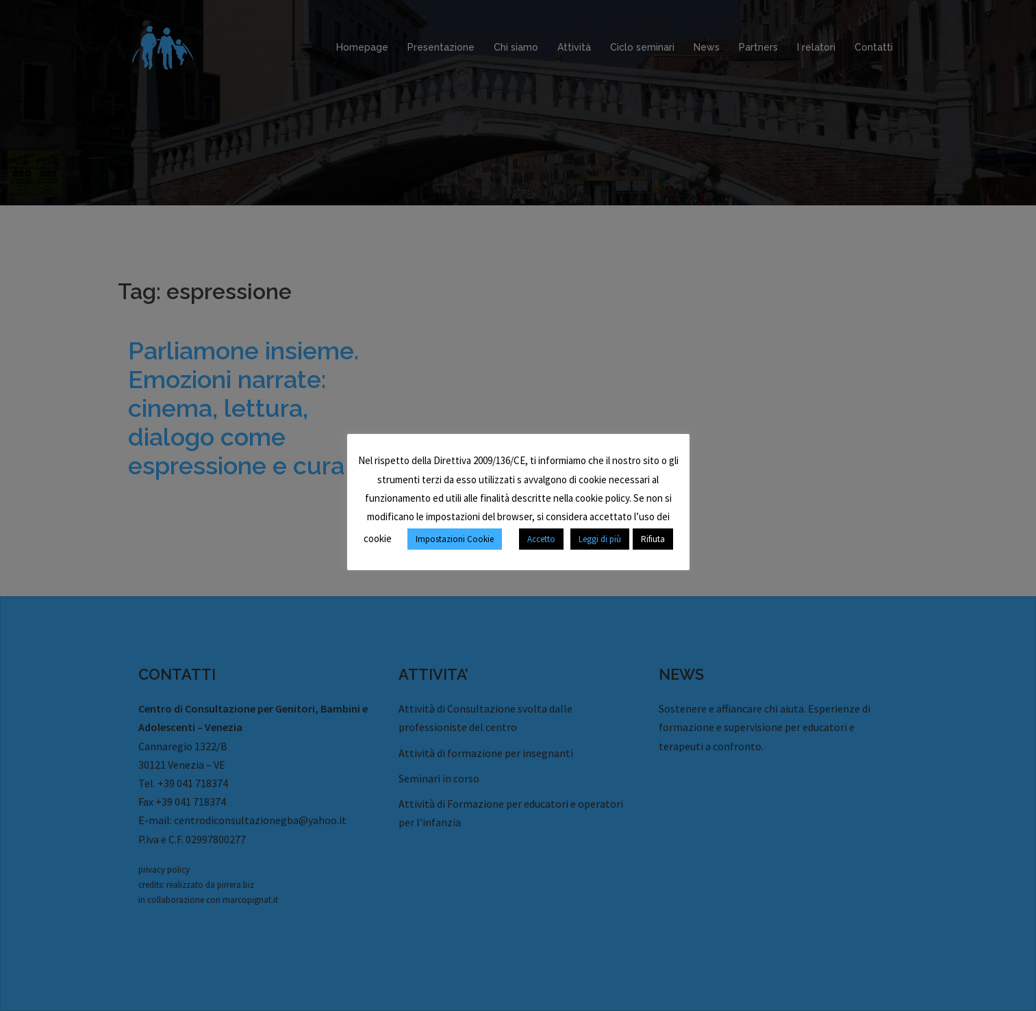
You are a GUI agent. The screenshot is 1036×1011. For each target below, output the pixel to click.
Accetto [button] (541, 539)
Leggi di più (600, 539)
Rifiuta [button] (653, 539)
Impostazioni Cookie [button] (455, 539)
